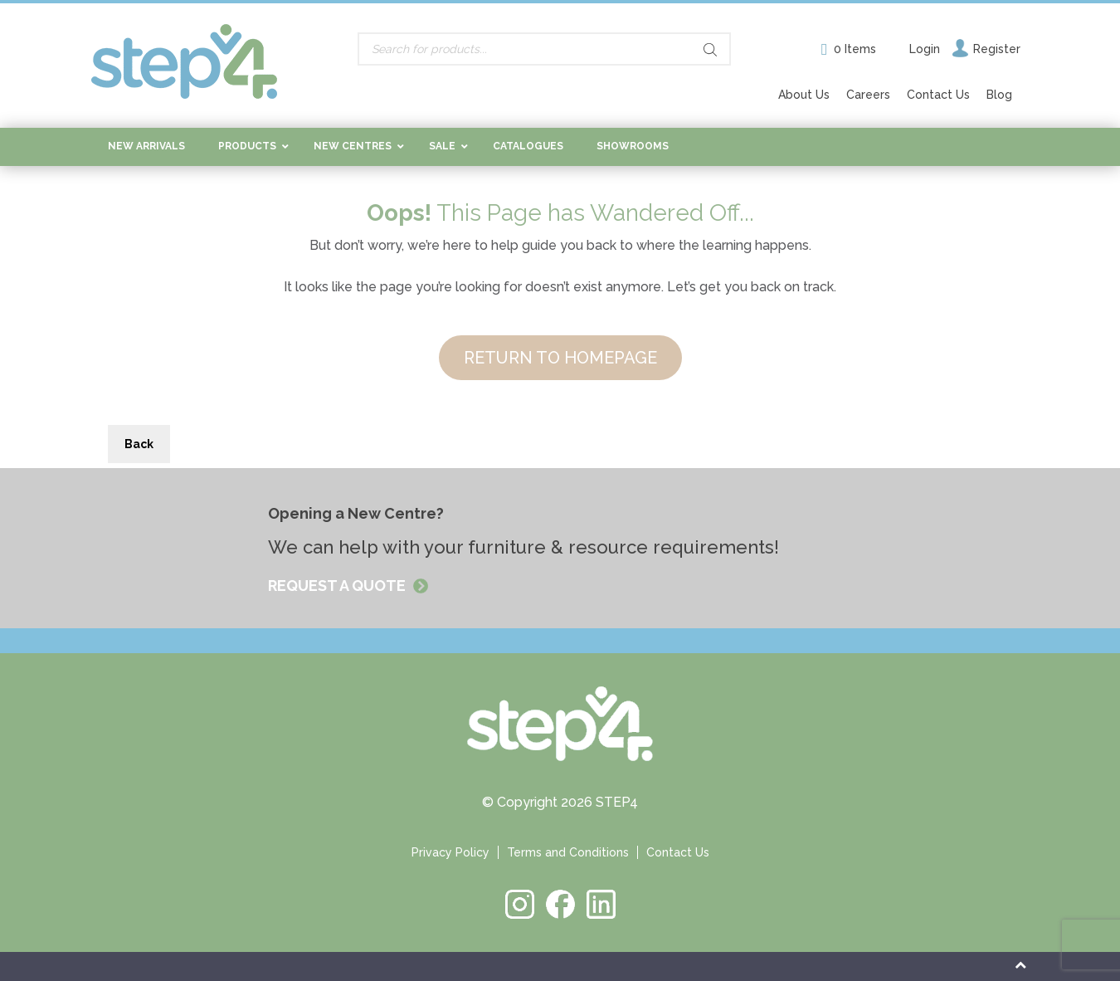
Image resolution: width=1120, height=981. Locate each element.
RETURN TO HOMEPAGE (560, 358)
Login (924, 49)
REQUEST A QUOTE (338, 585)
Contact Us (938, 94)
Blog (999, 94)
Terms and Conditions (568, 852)
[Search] (710, 50)
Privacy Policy (450, 852)
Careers (868, 94)
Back (138, 444)
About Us (804, 94)
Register (996, 49)
